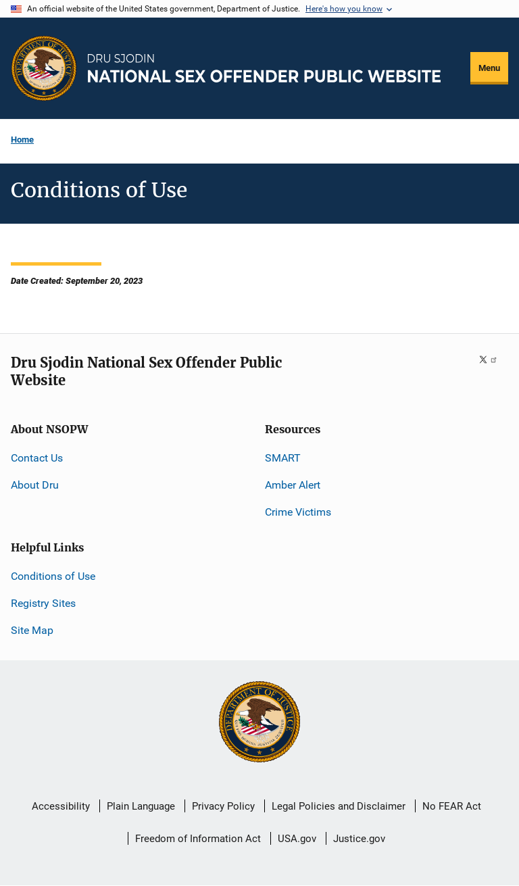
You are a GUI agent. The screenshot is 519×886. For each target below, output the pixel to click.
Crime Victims (298, 512)
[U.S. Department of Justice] (259, 723)
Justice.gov (359, 839)
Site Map (32, 630)
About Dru (35, 484)
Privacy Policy (223, 806)
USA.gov (297, 839)
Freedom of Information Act (198, 839)
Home (22, 139)
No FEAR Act (451, 806)
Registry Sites (43, 603)
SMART (283, 457)
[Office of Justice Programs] (44, 68)
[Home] (264, 68)
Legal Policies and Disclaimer (338, 806)
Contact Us (37, 457)
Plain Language (141, 806)
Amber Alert (292, 484)
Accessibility (61, 806)
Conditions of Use (53, 576)
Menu (489, 68)
